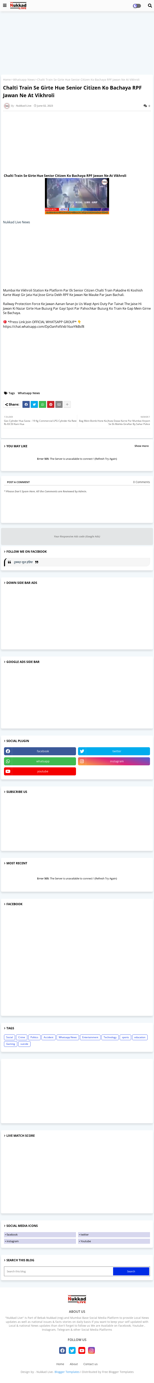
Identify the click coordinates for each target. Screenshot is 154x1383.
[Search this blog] (59, 1271)
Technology (110, 1037)
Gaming (10, 1044)
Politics (34, 1037)
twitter (116, 751)
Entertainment (90, 1037)
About (74, 1364)
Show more (142, 446)
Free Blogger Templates (118, 1372)
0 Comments (141, 482)
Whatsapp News (24, 79)
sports (125, 1037)
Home (7, 79)
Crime (21, 1037)
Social (9, 1037)
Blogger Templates (67, 1372)
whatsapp (43, 761)
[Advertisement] (77, 43)
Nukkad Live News (16, 222)
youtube (42, 771)
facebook (43, 751)
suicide (24, 1044)
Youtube (86, 1241)
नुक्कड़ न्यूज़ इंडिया (23, 562)
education (139, 1037)
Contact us (90, 1364)
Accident (48, 1037)
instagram (117, 761)
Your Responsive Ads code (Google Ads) (77, 536)
